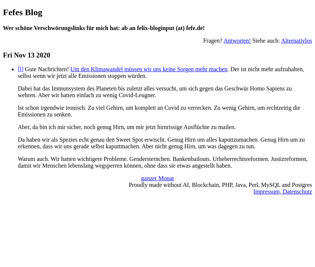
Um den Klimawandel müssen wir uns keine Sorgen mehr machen (148, 69)
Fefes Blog (22, 12)
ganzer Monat (157, 178)
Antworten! (237, 40)
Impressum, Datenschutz (282, 191)
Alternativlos (296, 40)
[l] (20, 69)
